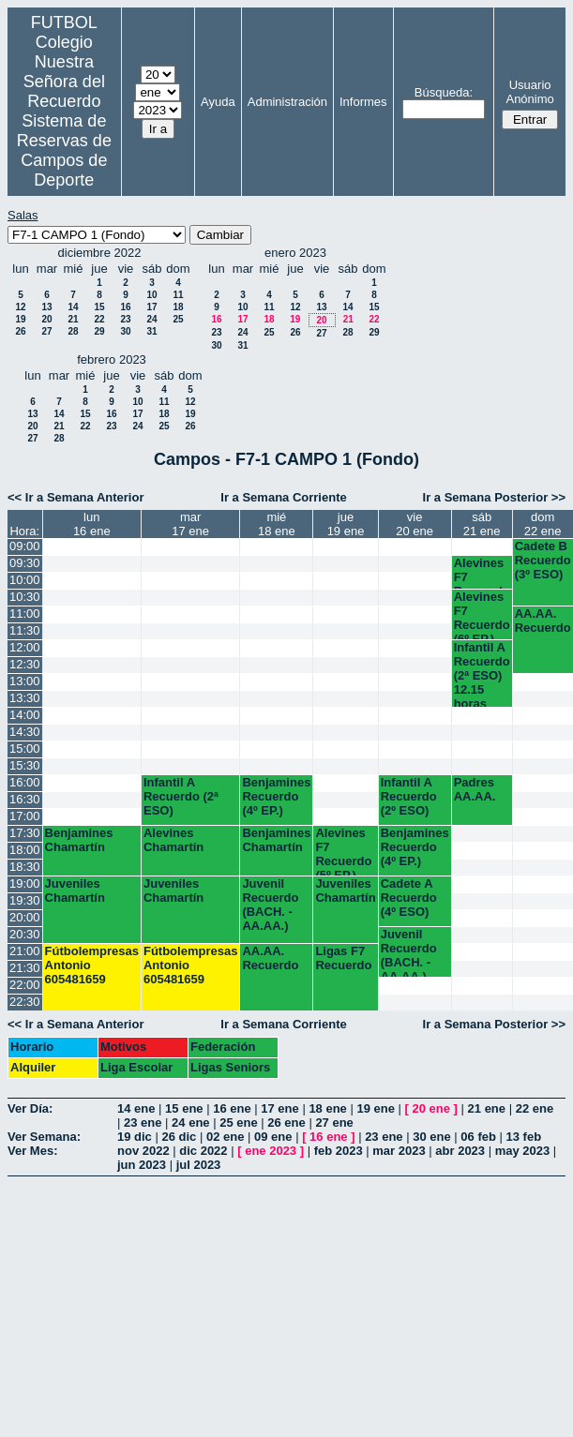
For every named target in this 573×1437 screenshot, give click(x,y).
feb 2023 (338, 1151)
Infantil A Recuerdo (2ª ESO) (181, 796)
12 (20, 307)
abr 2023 (460, 1151)
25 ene (238, 1122)
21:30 (24, 968)
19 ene (375, 1108)
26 (20, 331)
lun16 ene (92, 524)
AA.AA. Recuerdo (543, 620)
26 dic (178, 1137)
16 (125, 307)
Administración (287, 102)
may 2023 (522, 1151)
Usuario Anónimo (529, 92)
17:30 (24, 833)
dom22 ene (543, 524)
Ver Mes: (32, 1151)
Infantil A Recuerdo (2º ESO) (409, 796)
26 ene (286, 1122)
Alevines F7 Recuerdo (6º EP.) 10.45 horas (482, 614)
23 (125, 319)
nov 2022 (143, 1151)
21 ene (486, 1108)
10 (151, 295)
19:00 (24, 883)
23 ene (142, 1122)
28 (73, 331)
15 (99, 307)
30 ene (431, 1137)
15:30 (24, 765)
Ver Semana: (44, 1137)
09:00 (24, 546)
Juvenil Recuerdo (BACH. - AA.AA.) (270, 904)
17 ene (279, 1108)
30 (125, 331)
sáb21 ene (482, 524)
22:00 (24, 985)
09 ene (273, 1137)
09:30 (24, 563)
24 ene (190, 1122)
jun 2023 (141, 1165)
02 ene (225, 1137)
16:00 (24, 782)
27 (46, 331)
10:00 (24, 580)
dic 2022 (203, 1151)
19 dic (134, 1137)
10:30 (24, 597)
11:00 (24, 613)
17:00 (24, 816)
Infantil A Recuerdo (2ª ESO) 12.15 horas (482, 673)
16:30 (24, 799)
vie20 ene (414, 524)
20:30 (24, 934)
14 (73, 307)
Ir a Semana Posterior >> (494, 497)
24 (151, 319)
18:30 (24, 867)
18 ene (327, 1108)
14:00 (24, 715)
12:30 (24, 664)
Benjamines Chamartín (79, 840)
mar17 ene (190, 524)
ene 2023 (270, 1151)
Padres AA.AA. (475, 789)
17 (151, 307)
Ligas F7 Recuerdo (343, 958)
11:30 (24, 630)
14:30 (24, 732)
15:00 (24, 748)
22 (99, 319)
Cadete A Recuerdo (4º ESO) (409, 897)
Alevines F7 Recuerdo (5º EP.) (482, 572)
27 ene (334, 1122)
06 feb (478, 1137)
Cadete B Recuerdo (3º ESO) (543, 560)
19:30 (24, 900)
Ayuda (218, 102)
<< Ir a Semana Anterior (75, 497)
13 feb (524, 1137)
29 (99, 331)
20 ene (431, 1108)
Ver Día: (30, 1108)
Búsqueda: (444, 92)
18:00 (24, 850)
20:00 (24, 917)
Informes (363, 102)
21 (73, 319)
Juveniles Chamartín (75, 890)
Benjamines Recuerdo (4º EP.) (276, 796)
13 (46, 307)
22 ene (534, 1108)
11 (178, 295)
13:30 (24, 698)
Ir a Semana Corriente (283, 497)
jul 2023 (198, 1165)
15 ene (184, 1108)
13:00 (24, 681)
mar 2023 (398, 1151)
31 (151, 331)
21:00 (24, 951)
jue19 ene (346, 524)
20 (46, 319)
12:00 (24, 647)
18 (178, 307)
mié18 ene (276, 524)
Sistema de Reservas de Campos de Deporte (64, 150)
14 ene (136, 1108)
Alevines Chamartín (173, 840)
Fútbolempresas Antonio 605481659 (92, 965)
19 (20, 319)
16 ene (231, 1108)
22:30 (24, 1002)
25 (178, 319)
